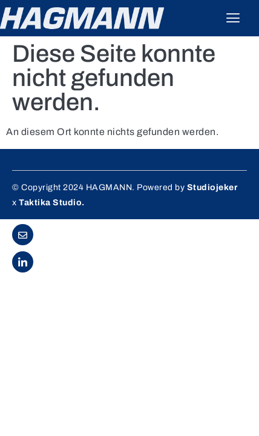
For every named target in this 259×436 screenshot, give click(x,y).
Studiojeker (212, 187)
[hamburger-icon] (233, 18)
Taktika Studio (50, 202)
